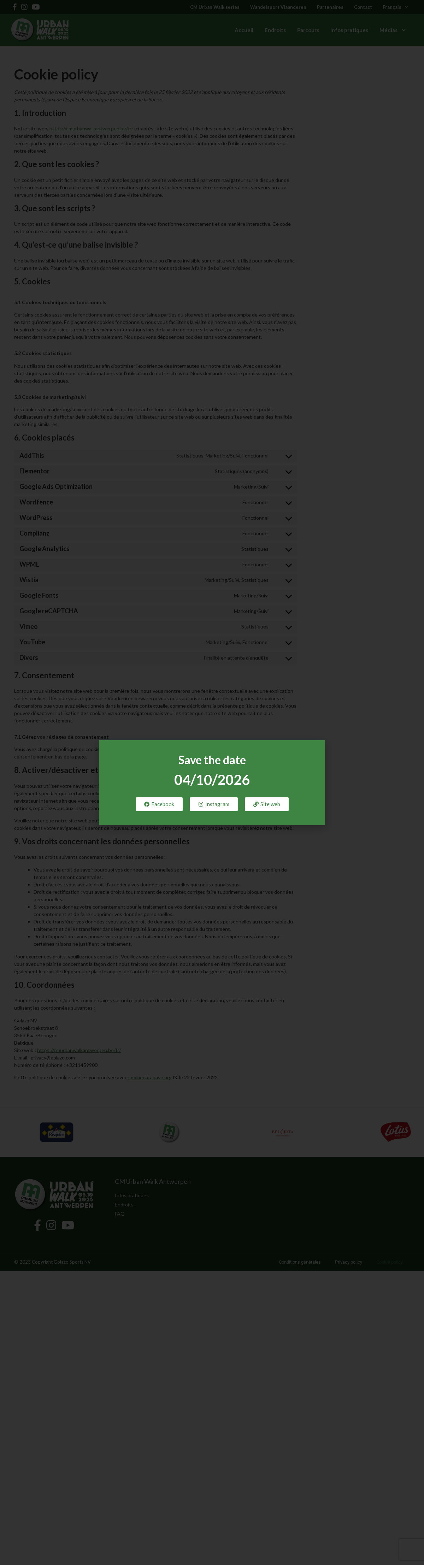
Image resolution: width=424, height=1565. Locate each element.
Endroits (275, 30)
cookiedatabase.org (150, 1077)
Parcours (308, 30)
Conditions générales (300, 1262)
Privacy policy (348, 1262)
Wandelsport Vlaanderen (278, 7)
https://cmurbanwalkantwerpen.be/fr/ (91, 128)
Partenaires (330, 7)
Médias (392, 30)
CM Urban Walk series (215, 7)
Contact (363, 7)
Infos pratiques (349, 30)
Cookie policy (389, 1262)
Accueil (244, 30)
